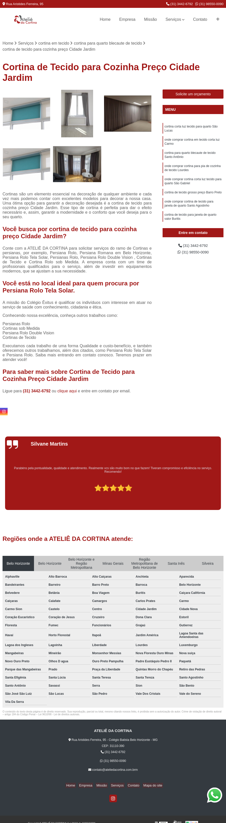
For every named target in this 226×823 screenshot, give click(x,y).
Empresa (127, 19)
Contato (200, 19)
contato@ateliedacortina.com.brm (113, 770)
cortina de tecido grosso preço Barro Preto (192, 198)
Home (105, 19)
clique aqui (67, 391)
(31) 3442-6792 (179, 4)
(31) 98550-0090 (209, 4)
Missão (150, 19)
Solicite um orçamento (193, 95)
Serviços (173, 19)
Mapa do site (149, 786)
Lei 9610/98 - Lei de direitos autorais (58, 715)
